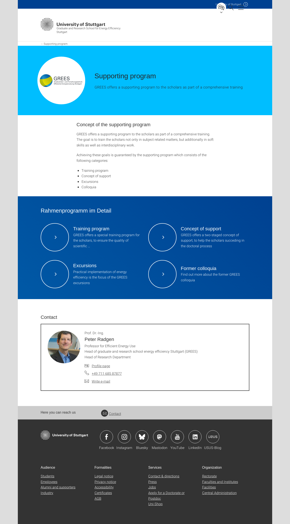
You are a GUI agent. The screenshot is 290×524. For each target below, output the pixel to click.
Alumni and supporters (58, 487)
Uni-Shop (155, 503)
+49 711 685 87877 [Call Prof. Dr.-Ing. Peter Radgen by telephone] (107, 373)
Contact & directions (163, 476)
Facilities (209, 487)
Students (47, 476)
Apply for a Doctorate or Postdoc (166, 495)
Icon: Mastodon (159, 436)
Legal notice (104, 476)
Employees (49, 481)
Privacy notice (105, 481)
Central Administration (219, 492)
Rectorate (209, 476)
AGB (98, 498)
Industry (47, 492)
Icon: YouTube (177, 436)
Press (152, 481)
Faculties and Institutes (220, 481)
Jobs (152, 487)
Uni (228, 4)
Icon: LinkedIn (195, 436)
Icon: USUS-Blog (212, 436)
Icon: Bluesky (141, 436)
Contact (111, 413)
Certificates (103, 492)
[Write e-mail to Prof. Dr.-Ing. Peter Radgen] (97, 381)
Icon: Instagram (124, 436)
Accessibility (104, 487)
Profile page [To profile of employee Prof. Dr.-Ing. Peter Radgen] (101, 366)
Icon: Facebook (106, 436)
